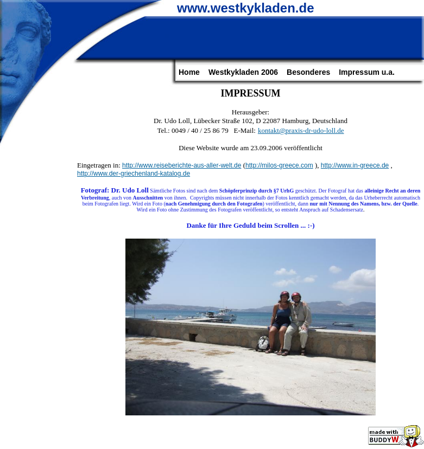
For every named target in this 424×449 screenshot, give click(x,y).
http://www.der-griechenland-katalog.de (133, 173)
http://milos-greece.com (279, 165)
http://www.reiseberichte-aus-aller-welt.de (181, 165)
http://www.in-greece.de (355, 165)
